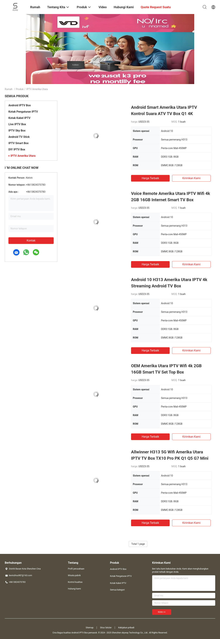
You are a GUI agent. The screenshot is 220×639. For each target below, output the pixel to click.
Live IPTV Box (17, 124)
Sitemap (90, 627)
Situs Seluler (106, 627)
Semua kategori (117, 590)
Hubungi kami (74, 589)
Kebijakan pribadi (126, 627)
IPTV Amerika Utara (23, 155)
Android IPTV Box (19, 105)
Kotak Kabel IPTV (19, 118)
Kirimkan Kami (191, 178)
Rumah (8, 89)
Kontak (31, 240)
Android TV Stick (19, 137)
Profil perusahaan (76, 569)
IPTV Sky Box (16, 130)
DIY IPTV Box (16, 149)
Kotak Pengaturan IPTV (23, 111)
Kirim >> (161, 612)
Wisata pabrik (74, 575)
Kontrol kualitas (75, 582)
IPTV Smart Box (18, 143)
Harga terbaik (150, 178)
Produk (20, 89)
